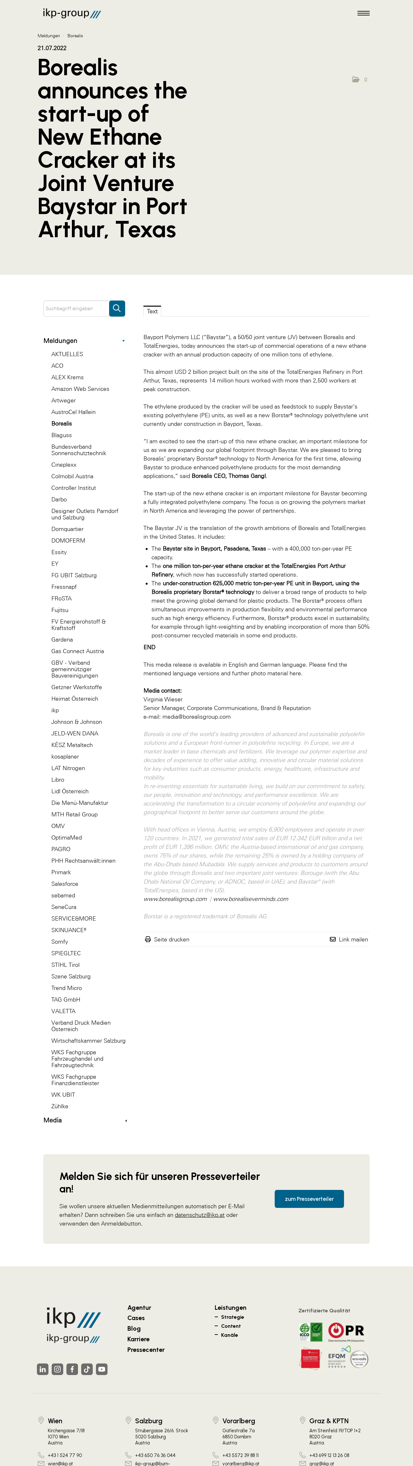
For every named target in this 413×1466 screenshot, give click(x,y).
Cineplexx (63, 464)
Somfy (59, 941)
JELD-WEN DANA (74, 733)
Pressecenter (146, 1350)
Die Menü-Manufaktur (79, 802)
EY (54, 563)
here (295, 673)
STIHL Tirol (65, 964)
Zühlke (59, 1106)
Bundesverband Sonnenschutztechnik (78, 449)
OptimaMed (66, 837)
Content (231, 1326)
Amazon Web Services (80, 388)
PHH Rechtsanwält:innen (83, 860)
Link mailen (353, 939)
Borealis (61, 423)
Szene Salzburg (71, 976)
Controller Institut (73, 487)
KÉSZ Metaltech (72, 745)
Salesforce (64, 883)
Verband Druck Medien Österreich (81, 1025)
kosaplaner (65, 756)
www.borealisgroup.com (175, 898)
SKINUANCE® (68, 930)
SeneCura (63, 907)
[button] (359, 79)
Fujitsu (59, 610)
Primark (61, 872)
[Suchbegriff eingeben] (84, 309)
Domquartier (67, 529)
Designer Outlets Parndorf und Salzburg (84, 514)
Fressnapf (64, 586)
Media (85, 1120)
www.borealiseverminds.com (250, 898)
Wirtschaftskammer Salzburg (88, 1040)
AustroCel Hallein (73, 412)
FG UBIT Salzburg (74, 575)
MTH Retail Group (74, 814)
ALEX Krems (67, 377)
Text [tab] (152, 311)
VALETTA (63, 1011)
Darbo (59, 499)
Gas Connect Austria (77, 651)
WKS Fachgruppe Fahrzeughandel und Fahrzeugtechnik (77, 1058)
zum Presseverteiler (309, 1199)
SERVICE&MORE (73, 918)
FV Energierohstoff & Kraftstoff (78, 624)
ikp (55, 710)
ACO (57, 365)
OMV (58, 826)
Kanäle (229, 1335)
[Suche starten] (117, 305)
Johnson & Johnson (76, 721)
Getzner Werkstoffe (76, 687)
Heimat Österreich (74, 698)
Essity (59, 552)
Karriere (138, 1339)
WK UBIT (63, 1094)
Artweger (63, 400)
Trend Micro (66, 988)
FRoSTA (61, 598)
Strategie (232, 1317)
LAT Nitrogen (68, 768)
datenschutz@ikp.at (200, 1214)
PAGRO (60, 849)
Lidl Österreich (70, 791)
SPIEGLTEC (66, 953)
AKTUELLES (67, 354)
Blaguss (61, 435)
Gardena (62, 639)
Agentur (139, 1307)
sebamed (63, 895)
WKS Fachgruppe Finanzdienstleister (75, 1079)
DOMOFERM (68, 540)
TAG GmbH (65, 999)
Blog (134, 1328)
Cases (136, 1318)
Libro (57, 779)
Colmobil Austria (72, 476)
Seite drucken (171, 939)
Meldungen (84, 340)
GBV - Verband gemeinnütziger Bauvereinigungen (74, 669)
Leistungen (230, 1307)
